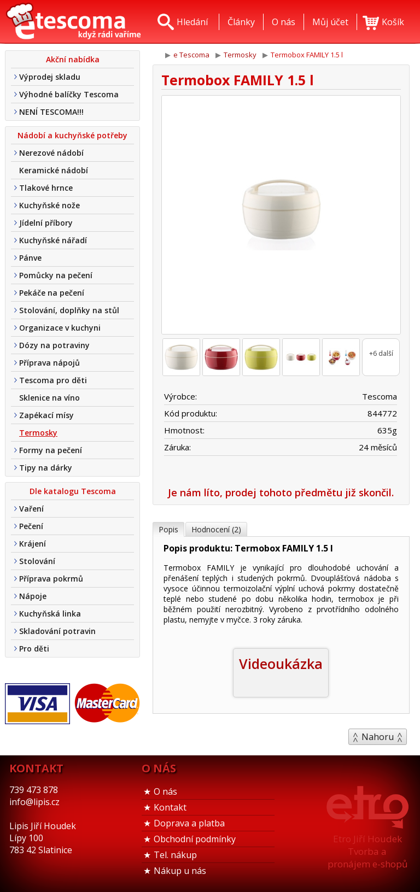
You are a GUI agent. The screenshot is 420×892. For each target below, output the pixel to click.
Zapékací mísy (46, 415)
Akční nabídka (73, 59)
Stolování (37, 561)
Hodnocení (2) (216, 529)
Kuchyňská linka (50, 613)
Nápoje (32, 596)
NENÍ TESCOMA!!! (51, 112)
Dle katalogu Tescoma (73, 491)
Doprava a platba (189, 823)
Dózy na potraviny (54, 345)
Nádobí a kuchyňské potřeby (72, 135)
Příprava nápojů (49, 362)
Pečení (31, 526)
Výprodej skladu (49, 77)
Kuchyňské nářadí (53, 240)
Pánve (30, 258)
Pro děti (34, 648)
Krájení (32, 543)
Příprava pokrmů (51, 578)
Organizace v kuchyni (60, 327)
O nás (165, 791)
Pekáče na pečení (51, 292)
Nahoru (377, 737)
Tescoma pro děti (53, 380)
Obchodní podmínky (195, 839)
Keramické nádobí (53, 170)
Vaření (31, 508)
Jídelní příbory (46, 223)
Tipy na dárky (45, 467)
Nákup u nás (180, 871)
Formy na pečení (50, 450)
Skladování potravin (57, 631)
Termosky (38, 432)
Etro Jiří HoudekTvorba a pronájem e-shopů (367, 851)
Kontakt (170, 807)
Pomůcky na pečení (55, 275)
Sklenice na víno (49, 397)
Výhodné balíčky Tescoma (69, 94)
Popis (168, 529)
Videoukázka (281, 663)
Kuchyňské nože (49, 205)
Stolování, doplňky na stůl (69, 310)
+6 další (381, 353)
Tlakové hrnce (46, 188)
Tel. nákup (175, 855)
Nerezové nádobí (51, 153)
